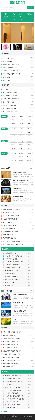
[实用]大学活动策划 (8, 61)
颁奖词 (21, 123)
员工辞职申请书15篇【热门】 (11, 95)
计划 (29, 17)
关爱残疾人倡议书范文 (11, 276)
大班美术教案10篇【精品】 (10, 347)
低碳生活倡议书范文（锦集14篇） (12, 74)
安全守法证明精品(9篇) (9, 238)
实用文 (14, 14)
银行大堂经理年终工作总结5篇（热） (13, 241)
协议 (14, 135)
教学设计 (13, 141)
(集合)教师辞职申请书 (11, 253)
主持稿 (29, 116)
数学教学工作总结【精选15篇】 (12, 363)
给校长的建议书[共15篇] (12, 270)
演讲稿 (13, 116)
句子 (21, 17)
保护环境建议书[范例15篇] (12, 279)
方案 (21, 132)
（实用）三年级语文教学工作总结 (14, 396)
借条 (21, 135)
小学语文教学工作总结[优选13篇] (14, 399)
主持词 (29, 120)
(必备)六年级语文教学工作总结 (11, 354)
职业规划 (13, 153)
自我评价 (29, 153)
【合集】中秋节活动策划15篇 (13, 256)
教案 (21, 148)
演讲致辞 (5, 17)
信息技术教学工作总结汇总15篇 (12, 351)
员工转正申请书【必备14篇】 (11, 92)
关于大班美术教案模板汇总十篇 (12, 360)
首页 (6, 14)
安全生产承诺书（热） (9, 102)
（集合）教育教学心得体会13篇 (12, 332)
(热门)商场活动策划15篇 (9, 105)
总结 (6, 19)
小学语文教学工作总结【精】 (11, 357)
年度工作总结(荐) (10, 282)
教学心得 (21, 144)
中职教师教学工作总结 (11, 393)
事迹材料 (21, 160)
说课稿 (13, 148)
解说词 (13, 123)
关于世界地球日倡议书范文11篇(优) (13, 244)
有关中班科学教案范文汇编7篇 (13, 381)
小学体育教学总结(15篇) (9, 366)
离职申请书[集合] (8, 234)
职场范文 (29, 14)
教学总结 (29, 141)
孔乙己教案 (8, 384)
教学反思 (13, 144)
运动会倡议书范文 (8, 58)
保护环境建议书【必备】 (9, 108)
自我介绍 (21, 153)
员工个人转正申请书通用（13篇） (14, 262)
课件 (29, 148)
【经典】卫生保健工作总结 (12, 267)
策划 (29, 132)
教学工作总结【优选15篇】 (12, 387)
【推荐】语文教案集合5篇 (12, 378)
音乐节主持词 (6, 80)
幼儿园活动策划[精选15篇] (10, 111)
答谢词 (29, 123)
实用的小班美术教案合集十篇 (11, 64)
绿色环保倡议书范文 (11, 273)
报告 (21, 19)
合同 (13, 19)
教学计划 (21, 141)
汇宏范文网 (14, 416)
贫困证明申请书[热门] (11, 285)
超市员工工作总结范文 (11, 259)
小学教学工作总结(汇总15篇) (13, 390)
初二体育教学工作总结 (9, 335)
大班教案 (5, 89)
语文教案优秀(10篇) (8, 67)
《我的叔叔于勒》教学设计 (10, 70)
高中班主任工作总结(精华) (12, 264)
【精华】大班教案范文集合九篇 (12, 338)
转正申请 (21, 157)
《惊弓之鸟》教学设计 (11, 402)
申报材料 (13, 160)
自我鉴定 (13, 157)
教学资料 (21, 14)
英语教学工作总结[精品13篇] (13, 375)
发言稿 (21, 116)
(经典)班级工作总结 (8, 77)
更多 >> (32, 168)
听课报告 (29, 144)
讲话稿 (13, 120)
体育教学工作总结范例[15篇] (11, 344)
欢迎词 (21, 120)
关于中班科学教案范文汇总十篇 (14, 404)
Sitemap (17, 418)
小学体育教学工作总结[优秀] (11, 341)
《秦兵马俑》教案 (10, 407)
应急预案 (29, 160)
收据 (29, 135)
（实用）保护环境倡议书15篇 (11, 98)
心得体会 (29, 157)
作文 (13, 17)
